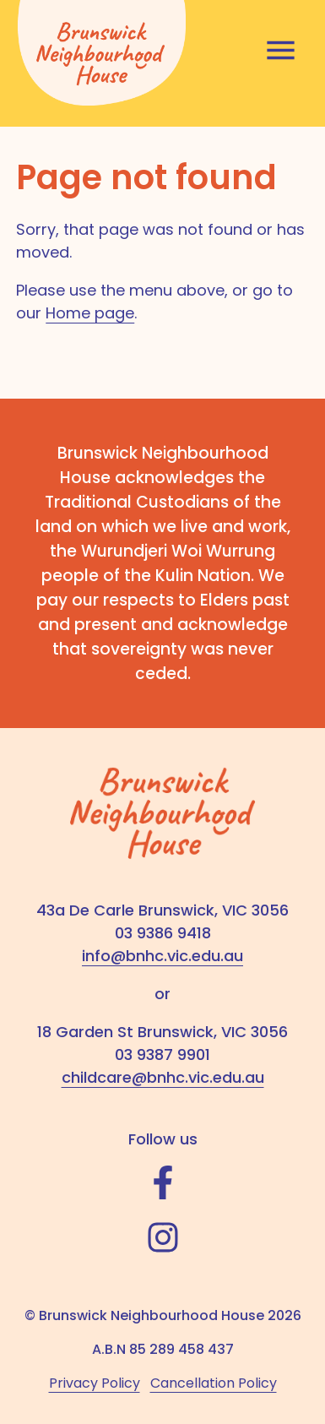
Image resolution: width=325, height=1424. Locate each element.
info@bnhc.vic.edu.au (162, 955)
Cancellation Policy (213, 1383)
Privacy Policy (94, 1383)
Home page (90, 312)
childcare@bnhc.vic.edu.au (163, 1077)
